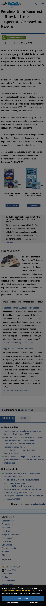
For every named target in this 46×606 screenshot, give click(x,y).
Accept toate (23, 599)
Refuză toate (33, 603)
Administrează (12, 603)
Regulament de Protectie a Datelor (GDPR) (18, 591)
